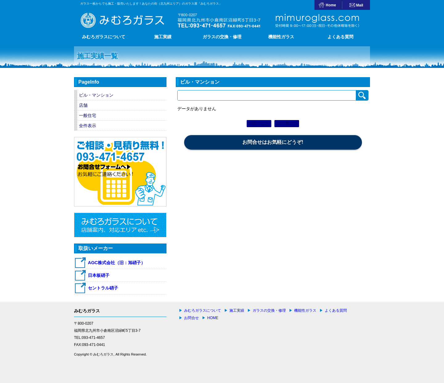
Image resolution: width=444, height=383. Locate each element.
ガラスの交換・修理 (222, 36)
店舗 (83, 105)
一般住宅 (87, 115)
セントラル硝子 (103, 287)
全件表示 (87, 125)
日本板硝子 (98, 275)
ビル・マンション (96, 95)
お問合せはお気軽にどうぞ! (272, 142)
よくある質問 (340, 36)
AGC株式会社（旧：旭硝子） (116, 262)
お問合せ (191, 318)
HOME (212, 318)
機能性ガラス (281, 36)
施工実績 (162, 36)
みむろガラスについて (103, 36)
